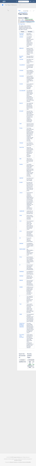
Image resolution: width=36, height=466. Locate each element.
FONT (21, 123)
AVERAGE (21, 36)
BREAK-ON (21, 48)
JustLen (21, 192)
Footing (21, 128)
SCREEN (21, 287)
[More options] (29, 11)
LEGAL (21, 215)
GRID (20, 158)
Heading (21, 164)
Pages (19, 12)
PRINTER (21, 280)
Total (20, 304)
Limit (20, 221)
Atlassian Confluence (13, 462)
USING (21, 314)
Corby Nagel (22, 21)
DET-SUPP (21, 111)
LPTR (20, 231)
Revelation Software (18, 460)
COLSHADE (22, 76)
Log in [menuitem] (33, 1)
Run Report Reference (11, 5)
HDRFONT (21, 178)
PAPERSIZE (22, 271)
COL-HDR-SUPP (22, 90)
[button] (31, 1)
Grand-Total (22, 147)
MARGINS (21, 243)
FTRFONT (21, 143)
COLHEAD (21, 70)
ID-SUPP (21, 182)
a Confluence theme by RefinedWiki (24, 462)
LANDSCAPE (22, 211)
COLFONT (21, 59)
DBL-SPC (21, 103)
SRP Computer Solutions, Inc (16, 457)
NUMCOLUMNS (22, 249)
